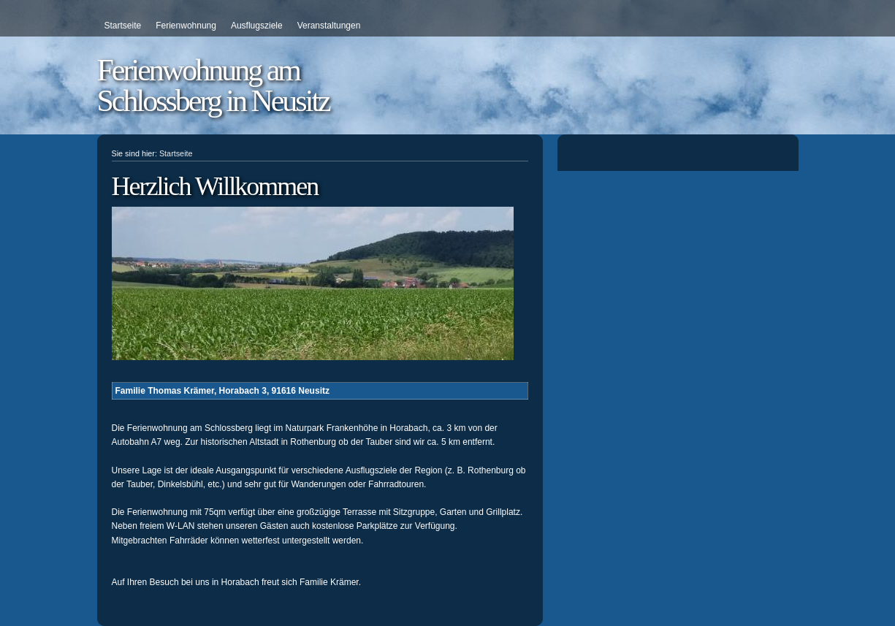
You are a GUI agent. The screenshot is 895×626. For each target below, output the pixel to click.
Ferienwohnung (186, 25)
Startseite (123, 25)
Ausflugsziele (257, 25)
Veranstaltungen (329, 25)
